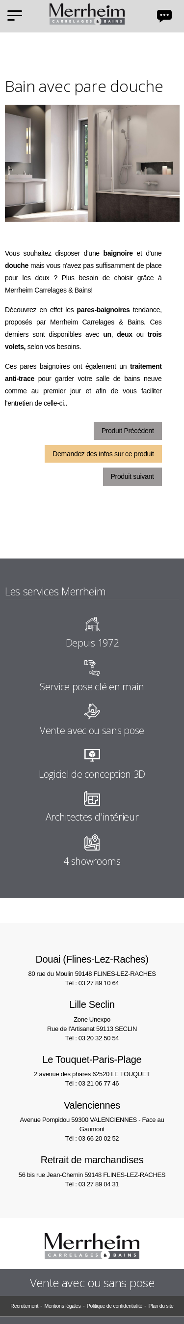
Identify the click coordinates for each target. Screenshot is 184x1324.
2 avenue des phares (92, 1065)
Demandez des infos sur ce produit (103, 454)
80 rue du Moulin (92, 964)
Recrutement (24, 1306)
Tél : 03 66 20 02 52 (92, 1138)
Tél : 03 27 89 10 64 (92, 983)
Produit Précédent (128, 431)
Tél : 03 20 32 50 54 (92, 1038)
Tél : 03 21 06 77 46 (92, 1083)
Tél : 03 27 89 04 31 (92, 1184)
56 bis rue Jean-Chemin (92, 1165)
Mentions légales (62, 1306)
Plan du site (160, 1306)
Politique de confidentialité (114, 1306)
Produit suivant (132, 476)
